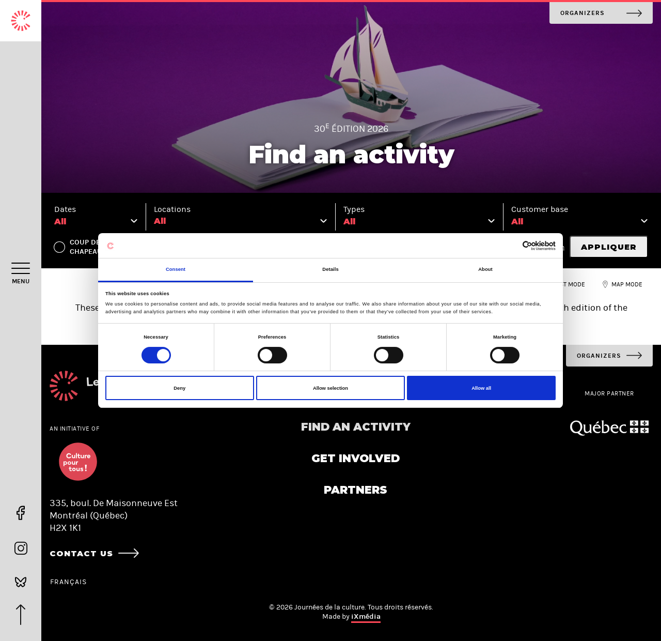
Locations (172, 209)
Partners (355, 489)
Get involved (355, 458)
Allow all (481, 388)
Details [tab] (330, 269)
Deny (179, 388)
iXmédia (366, 616)
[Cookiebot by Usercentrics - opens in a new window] (510, 246)
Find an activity (356, 426)
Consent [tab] (175, 269)
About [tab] (485, 269)
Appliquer (609, 247)
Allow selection (330, 388)
